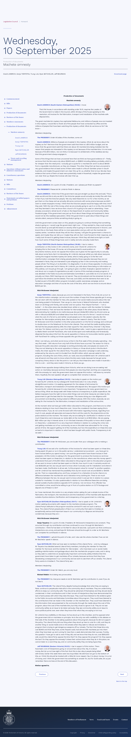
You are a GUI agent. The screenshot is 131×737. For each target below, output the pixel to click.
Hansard (24, 22)
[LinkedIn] (108, 724)
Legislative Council (10, 22)
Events (115, 719)
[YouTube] (122, 724)
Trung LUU (19, 146)
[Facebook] (117, 724)
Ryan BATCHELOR (22, 150)
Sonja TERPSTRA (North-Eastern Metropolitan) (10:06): (59, 244)
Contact (125, 719)
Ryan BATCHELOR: (44, 544)
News (91, 719)
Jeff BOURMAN (21, 154)
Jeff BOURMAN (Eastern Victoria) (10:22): (53, 646)
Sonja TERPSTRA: (44, 295)
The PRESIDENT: (43, 138)
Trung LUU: (41, 449)
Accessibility (123, 733)
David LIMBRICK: (43, 142)
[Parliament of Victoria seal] (9, 717)
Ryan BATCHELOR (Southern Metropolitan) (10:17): (57, 502)
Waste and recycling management (19, 159)
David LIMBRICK (21, 138)
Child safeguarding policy (107, 733)
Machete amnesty (18, 132)
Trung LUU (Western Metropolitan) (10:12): (53, 379)
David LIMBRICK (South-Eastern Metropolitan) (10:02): (58, 105)
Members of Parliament (77, 719)
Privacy (82, 733)
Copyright (73, 733)
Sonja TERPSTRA (21, 142)
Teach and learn (103, 719)
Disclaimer (91, 733)
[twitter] (104, 724)
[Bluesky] (126, 724)
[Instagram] (113, 724)
